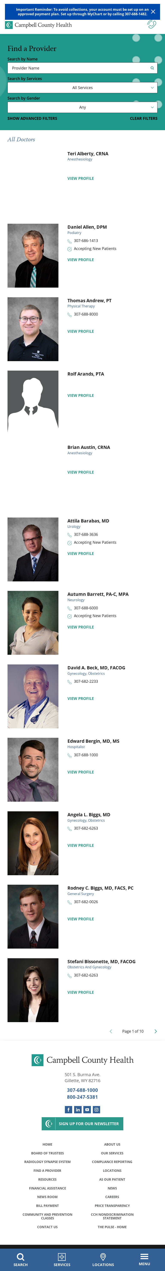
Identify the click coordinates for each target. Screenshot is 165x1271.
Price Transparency (112, 1208)
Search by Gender (24, 98)
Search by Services (25, 79)
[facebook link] (68, 1109)
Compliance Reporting (112, 1163)
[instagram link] (96, 1109)
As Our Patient (112, 1181)
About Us (112, 1144)
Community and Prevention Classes (47, 1219)
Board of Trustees (47, 1154)
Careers (112, 1199)
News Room (47, 1199)
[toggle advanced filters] (32, 118)
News (112, 1190)
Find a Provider (47, 1172)
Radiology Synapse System (47, 1163)
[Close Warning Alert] (153, 11)
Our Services (112, 1154)
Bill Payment (47, 1208)
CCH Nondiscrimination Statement (112, 1219)
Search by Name (23, 59)
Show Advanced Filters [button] (32, 118)
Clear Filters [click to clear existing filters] (143, 118)
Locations (112, 1172)
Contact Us (47, 1230)
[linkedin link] (77, 1109)
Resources (47, 1181)
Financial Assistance (47, 1190)
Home (47, 1144)
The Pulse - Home (112, 1230)
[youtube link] (87, 1109)
